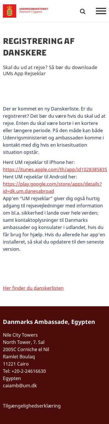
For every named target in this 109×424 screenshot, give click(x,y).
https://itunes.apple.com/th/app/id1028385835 (55, 169)
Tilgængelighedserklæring (32, 406)
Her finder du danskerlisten (33, 288)
